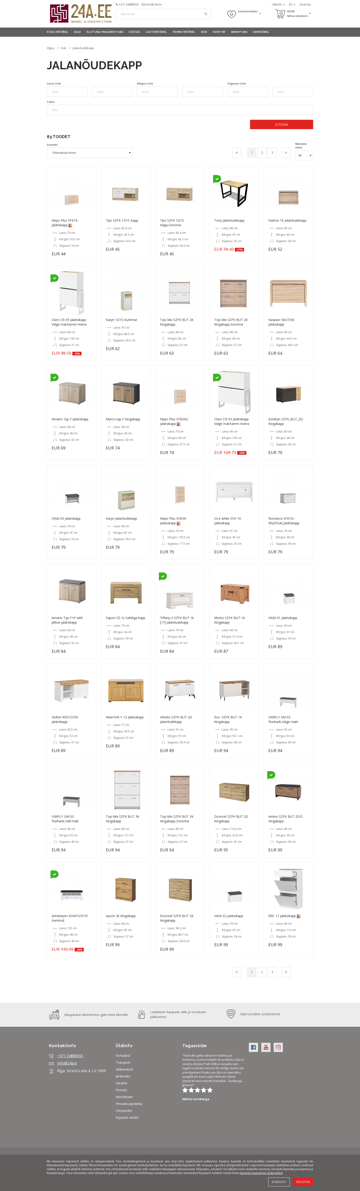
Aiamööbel (261, 32)
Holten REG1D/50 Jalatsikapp (65, 719)
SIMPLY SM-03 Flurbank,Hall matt (65, 818)
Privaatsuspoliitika (129, 1104)
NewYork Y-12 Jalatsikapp (125, 717)
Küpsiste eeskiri (127, 1117)
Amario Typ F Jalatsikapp (70, 419)
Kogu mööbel (57, 32)
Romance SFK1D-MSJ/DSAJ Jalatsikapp (283, 520)
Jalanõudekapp (83, 48)
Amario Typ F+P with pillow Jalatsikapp (67, 620)
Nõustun (303, 1182)
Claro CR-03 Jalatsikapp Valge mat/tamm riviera (231, 421)
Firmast (121, 1090)
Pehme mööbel (184, 32)
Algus (50, 48)
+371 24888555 (129, 4)
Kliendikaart (124, 1097)
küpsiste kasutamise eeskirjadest (261, 1173)
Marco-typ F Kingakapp (123, 419)
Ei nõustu (279, 1182)
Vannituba (239, 32)
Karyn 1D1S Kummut (121, 320)
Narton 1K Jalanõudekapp (287, 220)
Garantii (121, 1083)
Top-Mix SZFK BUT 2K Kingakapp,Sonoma (231, 322)
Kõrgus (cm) (145, 83)
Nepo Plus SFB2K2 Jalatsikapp (174, 421)
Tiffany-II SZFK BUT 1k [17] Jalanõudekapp (177, 620)
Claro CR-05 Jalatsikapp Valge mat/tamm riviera (69, 322)
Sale (77, 32)
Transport (123, 1062)
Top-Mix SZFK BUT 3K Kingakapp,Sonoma (177, 818)
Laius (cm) (54, 83)
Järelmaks (123, 1076)
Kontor (219, 32)
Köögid (134, 32)
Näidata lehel (301, 145)
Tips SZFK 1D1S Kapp (122, 220)
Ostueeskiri (124, 1110)
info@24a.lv (153, 4)
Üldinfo (278, 4)
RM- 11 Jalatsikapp (282, 916)
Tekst (50, 101)
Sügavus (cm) (237, 83)
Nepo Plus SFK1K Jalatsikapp (65, 222)
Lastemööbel (156, 32)
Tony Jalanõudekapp (229, 220)
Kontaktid (123, 1055)
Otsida (281, 124)
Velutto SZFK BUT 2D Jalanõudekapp (176, 719)
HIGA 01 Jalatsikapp (282, 618)
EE (292, 4)
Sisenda (305, 4)
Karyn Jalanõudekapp (121, 518)
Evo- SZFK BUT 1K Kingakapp (228, 719)
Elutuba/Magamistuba (105, 32)
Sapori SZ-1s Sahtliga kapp (125, 618)
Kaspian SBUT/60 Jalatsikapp (281, 322)
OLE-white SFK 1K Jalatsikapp (227, 520)
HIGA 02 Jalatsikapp (228, 916)
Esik (204, 32)
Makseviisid (124, 1069)
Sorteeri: (52, 144)
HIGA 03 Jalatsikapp (66, 518)
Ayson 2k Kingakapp (121, 916)
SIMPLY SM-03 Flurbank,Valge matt (283, 719)
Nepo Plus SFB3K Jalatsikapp (173, 520)
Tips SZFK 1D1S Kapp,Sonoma (172, 222)
